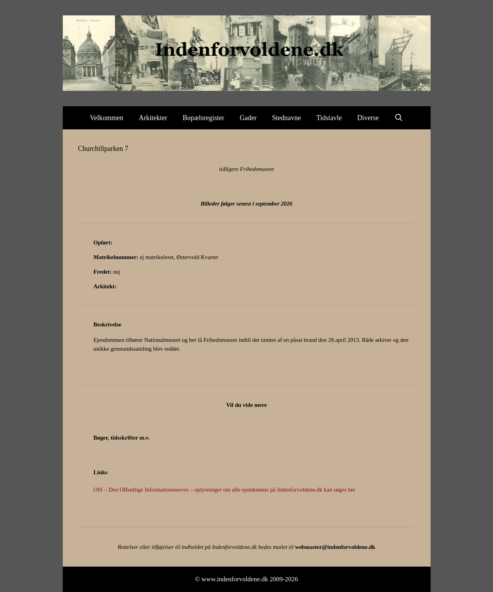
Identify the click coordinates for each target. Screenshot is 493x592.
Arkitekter (153, 118)
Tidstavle (329, 118)
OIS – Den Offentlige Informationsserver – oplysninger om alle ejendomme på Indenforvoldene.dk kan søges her (224, 490)
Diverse (368, 118)
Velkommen (106, 118)
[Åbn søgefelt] (399, 117)
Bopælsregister (203, 118)
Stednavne (286, 118)
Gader (248, 118)
